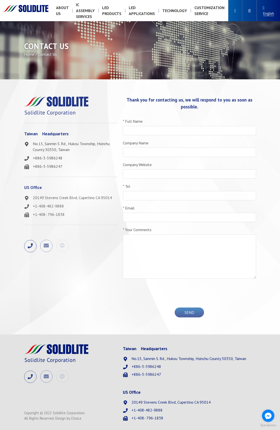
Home (29, 54)
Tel (126, 186)
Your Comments (137, 229)
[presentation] (189, 292)
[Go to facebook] (268, 416)
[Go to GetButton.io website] (268, 425)
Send (189, 312)
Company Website (137, 164)
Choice (76, 418)
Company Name (136, 142)
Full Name (133, 121)
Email (128, 208)
